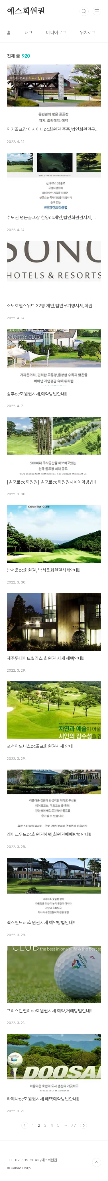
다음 (83, 1125)
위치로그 (88, 32)
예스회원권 (26, 11)
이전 (24, 1125)
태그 (28, 32)
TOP (96, 1162)
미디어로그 (56, 32)
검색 (84, 11)
